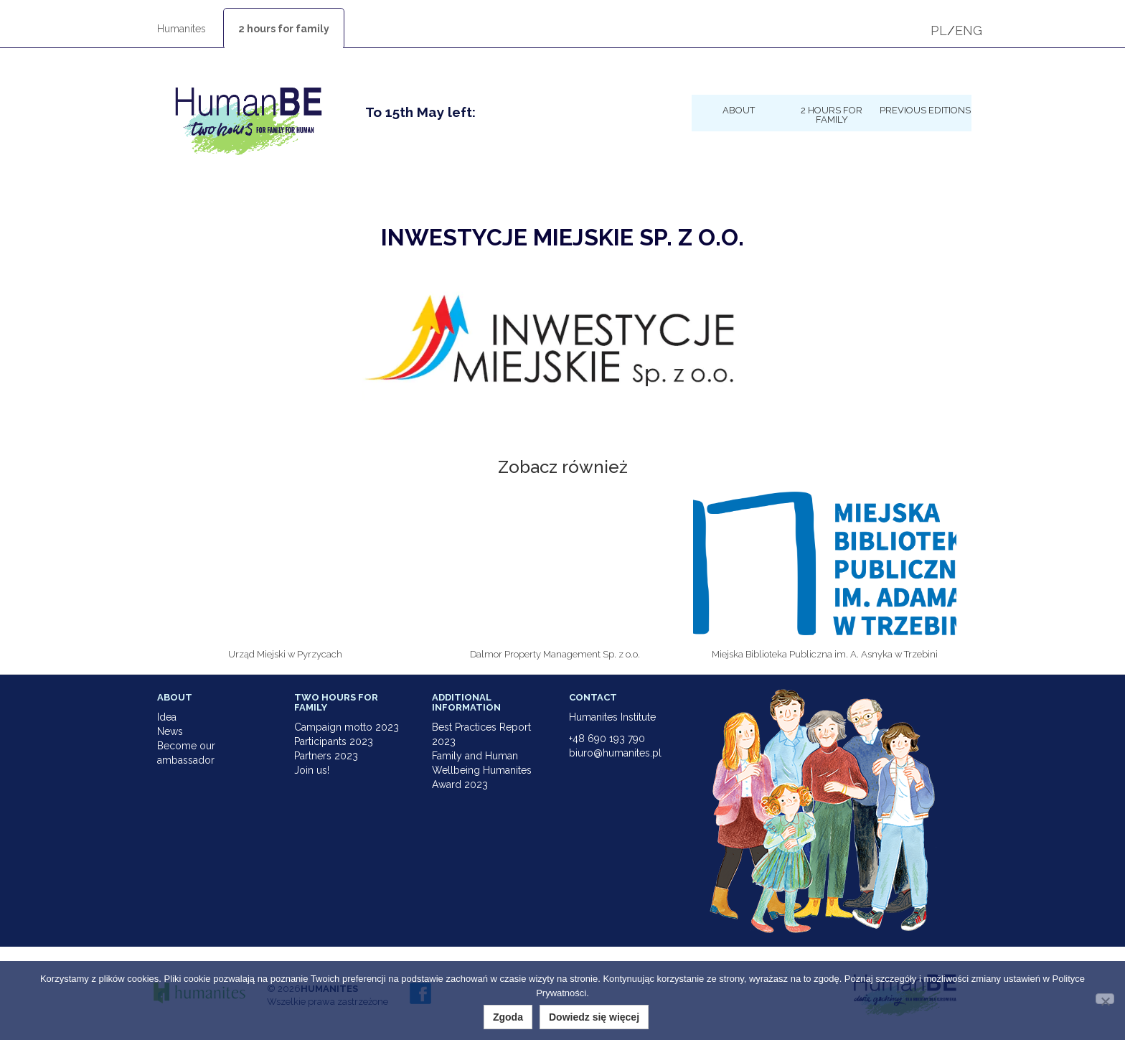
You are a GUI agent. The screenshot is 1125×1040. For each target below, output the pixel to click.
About (738, 110)
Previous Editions (925, 110)
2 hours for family (283, 28)
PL (939, 30)
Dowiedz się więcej (594, 1017)
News (170, 731)
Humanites (181, 28)
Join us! (311, 770)
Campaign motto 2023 (346, 727)
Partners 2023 (326, 756)
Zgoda (508, 1017)
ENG (968, 30)
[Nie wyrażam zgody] (1105, 998)
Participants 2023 (333, 741)
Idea (166, 717)
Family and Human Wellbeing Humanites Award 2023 (482, 770)
